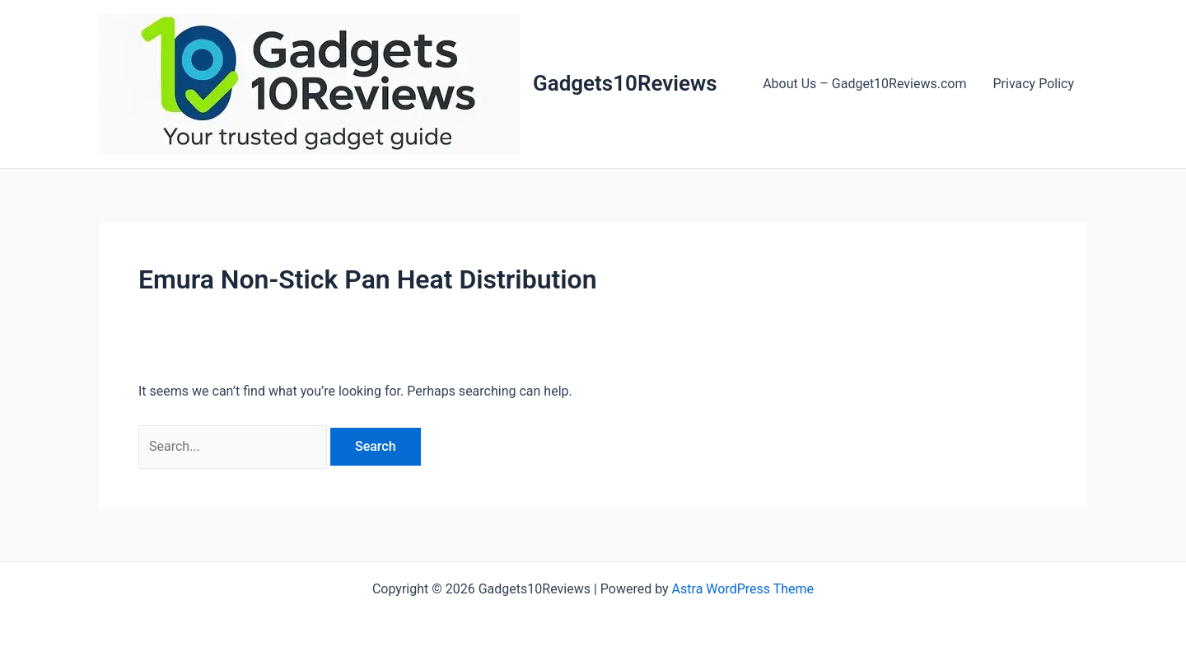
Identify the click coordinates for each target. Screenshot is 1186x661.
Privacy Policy (1034, 83)
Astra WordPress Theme (743, 589)
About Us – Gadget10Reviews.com (864, 83)
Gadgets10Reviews (625, 83)
